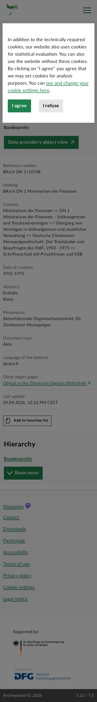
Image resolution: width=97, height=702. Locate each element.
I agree (19, 117)
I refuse (51, 117)
